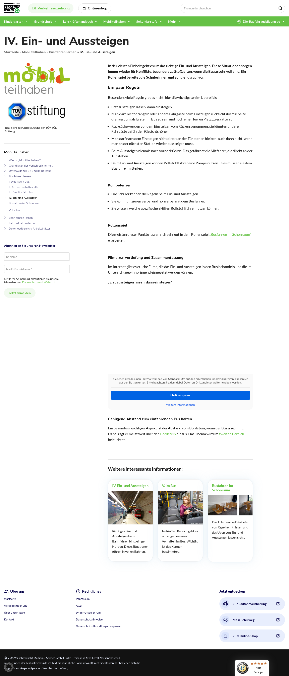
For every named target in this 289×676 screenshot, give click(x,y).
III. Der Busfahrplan (21, 192)
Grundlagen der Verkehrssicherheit (31, 165)
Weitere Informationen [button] (180, 404)
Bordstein (168, 434)
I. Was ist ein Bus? (20, 181)
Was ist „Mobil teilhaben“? (25, 160)
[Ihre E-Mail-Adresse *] (37, 269)
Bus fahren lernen (62, 52)
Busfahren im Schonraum (24, 203)
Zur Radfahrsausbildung (244, 604)
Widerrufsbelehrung (88, 612)
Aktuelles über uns (15, 605)
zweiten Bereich (231, 434)
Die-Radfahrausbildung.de (258, 21)
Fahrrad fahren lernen (22, 223)
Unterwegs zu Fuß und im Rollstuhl (30, 170)
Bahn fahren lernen (21, 217)
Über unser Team (14, 612)
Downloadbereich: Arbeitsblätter (29, 228)
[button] (9, 667)
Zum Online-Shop (239, 636)
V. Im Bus (14, 210)
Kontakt (9, 619)
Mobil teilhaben (34, 52)
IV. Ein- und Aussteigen (23, 197)
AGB (79, 605)
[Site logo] (12, 8)
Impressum (83, 598)
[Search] (233, 8)
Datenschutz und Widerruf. (39, 282)
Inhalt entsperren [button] (180, 395)
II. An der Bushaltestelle (23, 187)
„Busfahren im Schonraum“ (230, 234)
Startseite (11, 52)
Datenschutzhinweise (89, 619)
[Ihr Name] (37, 256)
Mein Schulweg (237, 620)
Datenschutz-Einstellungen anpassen (98, 626)
